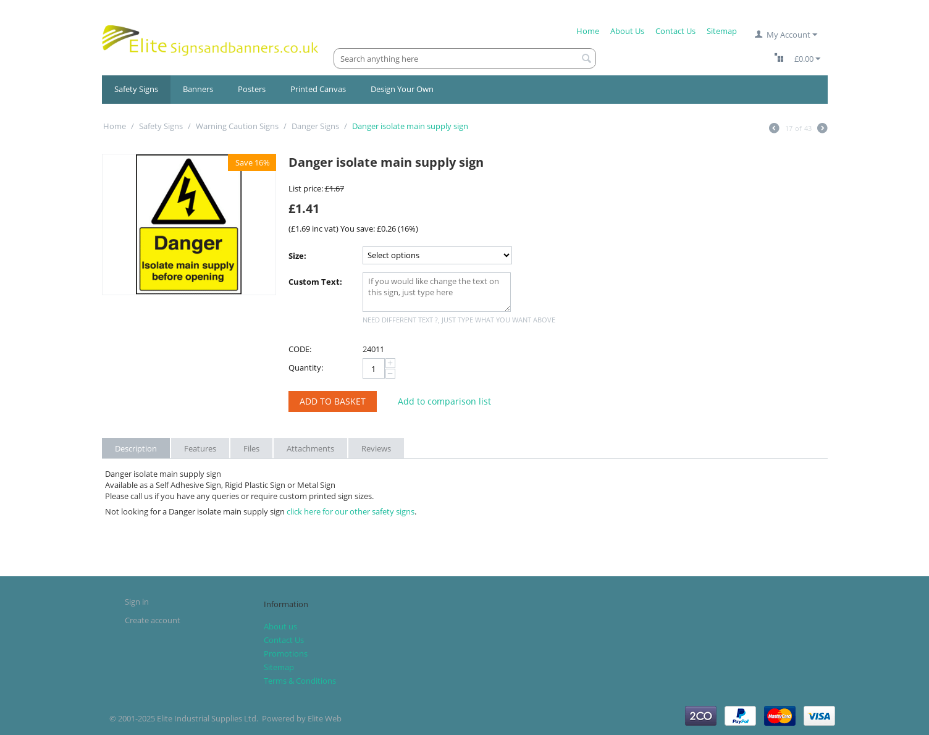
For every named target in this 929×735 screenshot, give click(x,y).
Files (251, 448)
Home (587, 30)
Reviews (376, 448)
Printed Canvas (318, 88)
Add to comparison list (444, 401)
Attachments (310, 448)
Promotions (286, 653)
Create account (152, 620)
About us (280, 626)
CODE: (299, 349)
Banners (198, 88)
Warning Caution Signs (237, 126)
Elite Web (325, 718)
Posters (252, 88)
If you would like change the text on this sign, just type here (437, 292)
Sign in (137, 601)
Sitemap (722, 30)
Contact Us (675, 30)
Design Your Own (402, 88)
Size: (297, 255)
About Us (627, 30)
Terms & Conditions (300, 680)
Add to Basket (333, 401)
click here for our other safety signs (350, 511)
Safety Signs (136, 88)
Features (200, 448)
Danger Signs (315, 126)
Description (136, 448)
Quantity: (305, 367)
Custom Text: (315, 281)
